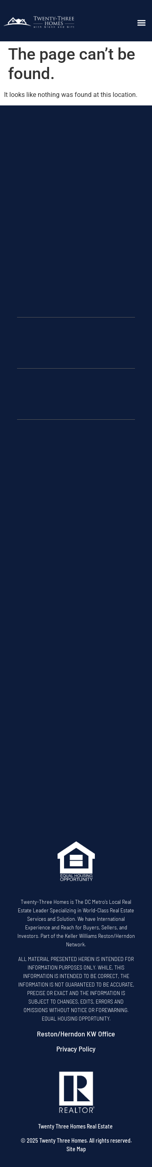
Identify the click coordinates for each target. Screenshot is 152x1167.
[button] (141, 23)
